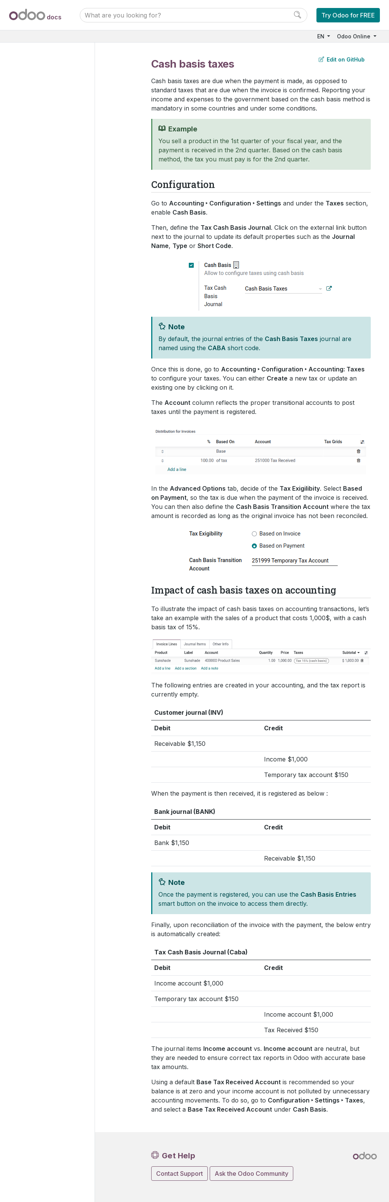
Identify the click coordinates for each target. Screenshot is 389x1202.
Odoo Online (354, 36)
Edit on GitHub (342, 59)
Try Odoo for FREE (348, 15)
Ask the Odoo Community (251, 1173)
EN (321, 36)
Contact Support (179, 1173)
